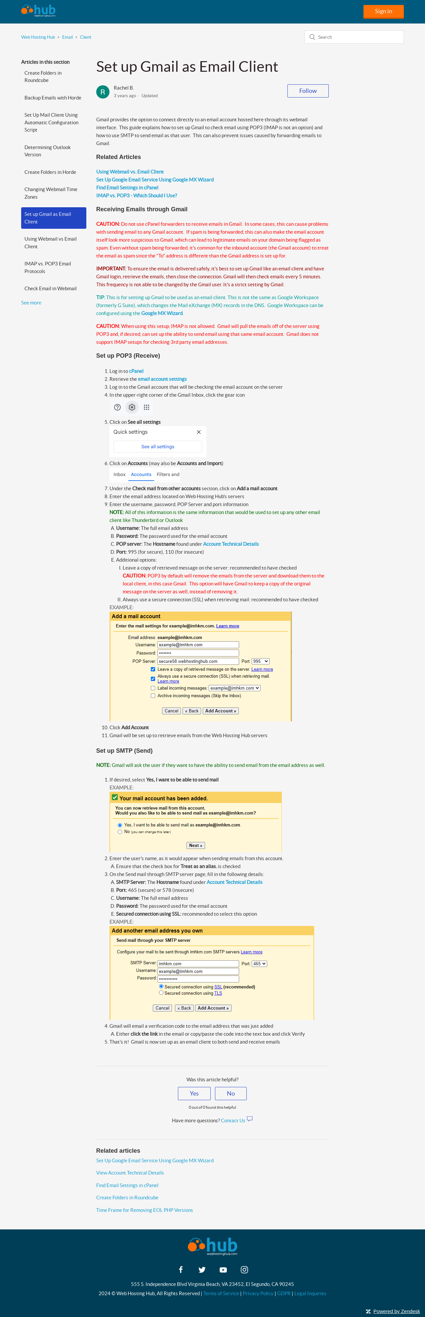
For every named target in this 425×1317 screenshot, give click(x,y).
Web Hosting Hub (38, 37)
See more (31, 302)
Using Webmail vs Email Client (50, 242)
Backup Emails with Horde (52, 97)
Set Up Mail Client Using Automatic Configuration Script (51, 122)
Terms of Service (221, 1293)
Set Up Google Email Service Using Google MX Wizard (155, 179)
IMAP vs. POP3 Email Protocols (47, 267)
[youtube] (223, 1272)
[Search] (354, 37)
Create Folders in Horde (50, 172)
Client (85, 37)
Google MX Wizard (162, 313)
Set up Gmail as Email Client (47, 217)
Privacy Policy (258, 1293)
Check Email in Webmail (50, 288)
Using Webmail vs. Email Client (130, 172)
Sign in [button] (383, 11)
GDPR (284, 1293)
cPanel (136, 371)
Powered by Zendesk (396, 1311)
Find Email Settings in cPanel (127, 187)
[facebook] (180, 1272)
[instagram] (244, 1272)
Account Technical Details (231, 544)
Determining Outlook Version (47, 151)
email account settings (162, 379)
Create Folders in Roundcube (43, 76)
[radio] (194, 1093)
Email (67, 37)
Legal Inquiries (310, 1293)
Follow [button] (308, 90)
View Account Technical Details (130, 1173)
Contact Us (237, 1120)
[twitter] (202, 1272)
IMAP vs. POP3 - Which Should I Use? (136, 195)
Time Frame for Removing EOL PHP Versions (144, 1210)
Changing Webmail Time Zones (50, 193)
